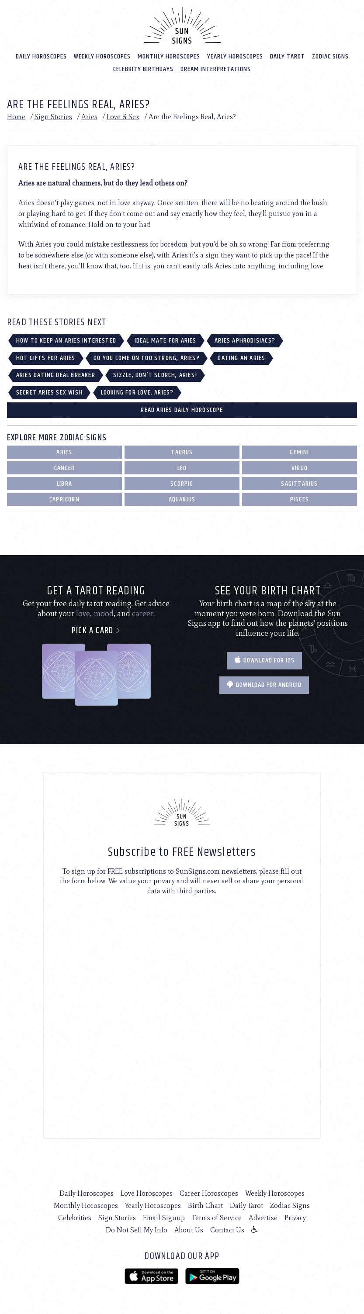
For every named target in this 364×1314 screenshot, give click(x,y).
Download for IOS (264, 660)
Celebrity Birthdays (143, 69)
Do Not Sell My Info (136, 1230)
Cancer (64, 468)
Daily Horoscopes (41, 56)
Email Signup (164, 1218)
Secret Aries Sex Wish (49, 392)
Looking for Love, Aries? (137, 392)
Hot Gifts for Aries (46, 358)
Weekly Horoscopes (102, 56)
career (142, 613)
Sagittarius (299, 483)
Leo (182, 468)
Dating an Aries (241, 358)
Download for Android (264, 684)
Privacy (295, 1218)
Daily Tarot (287, 56)
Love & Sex (123, 117)
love (83, 613)
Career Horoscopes (209, 1193)
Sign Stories (53, 117)
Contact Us (227, 1230)
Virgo (299, 468)
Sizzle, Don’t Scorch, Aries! (155, 375)
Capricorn (64, 499)
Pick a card (96, 631)
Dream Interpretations (215, 69)
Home (16, 117)
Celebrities (74, 1218)
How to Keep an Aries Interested (66, 340)
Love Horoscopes (147, 1193)
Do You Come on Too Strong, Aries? (147, 358)
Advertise (263, 1218)
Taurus (182, 452)
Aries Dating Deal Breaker (55, 375)
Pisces (299, 499)
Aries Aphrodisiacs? (245, 340)
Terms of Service (217, 1218)
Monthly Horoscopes (169, 56)
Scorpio (181, 483)
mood (104, 613)
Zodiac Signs (330, 56)
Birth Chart (205, 1205)
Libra (64, 483)
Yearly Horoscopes (235, 56)
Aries (89, 117)
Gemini (299, 452)
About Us (188, 1230)
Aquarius (182, 499)
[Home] (182, 25)
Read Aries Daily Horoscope (182, 410)
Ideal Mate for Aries (166, 340)
